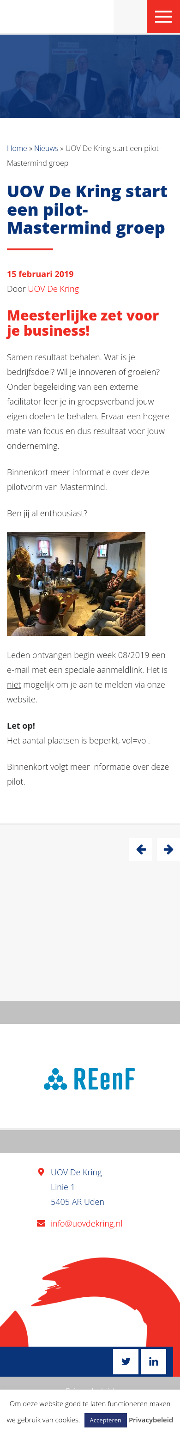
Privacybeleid (151, 1419)
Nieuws (46, 148)
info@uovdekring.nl (86, 1223)
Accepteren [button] (105, 1420)
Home (17, 148)
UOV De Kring (53, 288)
